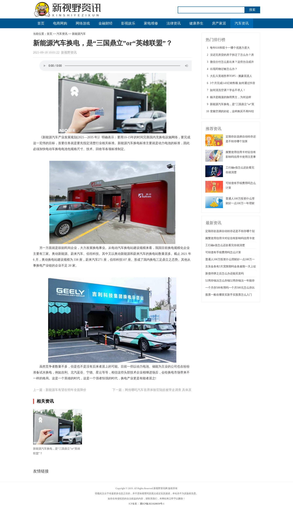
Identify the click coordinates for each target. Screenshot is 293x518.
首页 (40, 23)
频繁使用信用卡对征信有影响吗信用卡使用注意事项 (241, 157)
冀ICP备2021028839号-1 (152, 503)
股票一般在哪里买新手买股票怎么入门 (228, 294)
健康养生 (196, 23)
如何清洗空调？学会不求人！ (228, 90)
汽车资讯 (242, 23)
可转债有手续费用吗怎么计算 (223, 252)
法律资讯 (174, 23)
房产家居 (219, 23)
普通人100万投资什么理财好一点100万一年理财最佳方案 (240, 203)
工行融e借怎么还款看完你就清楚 (225, 245)
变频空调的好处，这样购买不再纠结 (232, 111)
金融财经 (105, 23)
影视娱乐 (128, 23)
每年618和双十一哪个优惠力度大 (230, 47)
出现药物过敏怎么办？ (223, 68)
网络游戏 (83, 23)
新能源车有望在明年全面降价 (66, 389)
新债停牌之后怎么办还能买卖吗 (224, 273)
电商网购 (60, 23)
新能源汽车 (79, 33)
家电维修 (151, 23)
